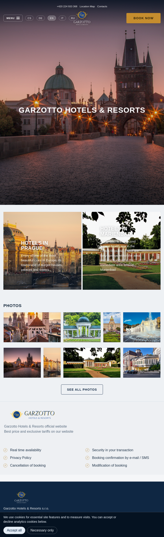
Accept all (14, 530)
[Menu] (13, 18)
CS (29, 18)
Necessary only (42, 530)
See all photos (82, 389)
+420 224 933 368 (67, 6)
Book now (143, 18)
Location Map (87, 6)
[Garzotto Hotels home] (82, 18)
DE (40, 18)
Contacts (102, 6)
